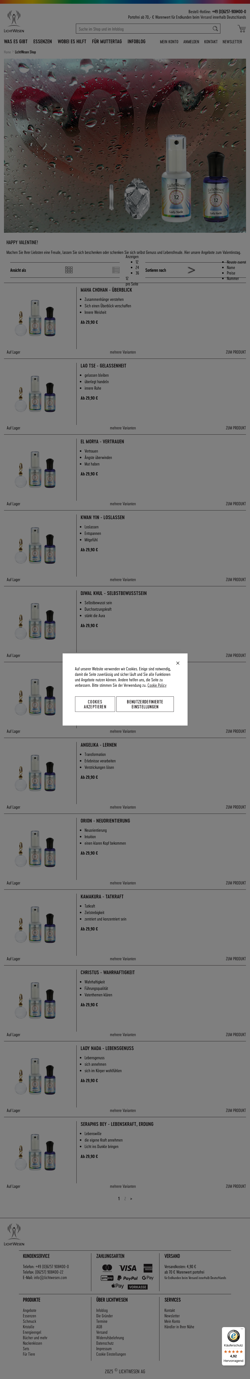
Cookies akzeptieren (95, 704)
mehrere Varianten (123, 351)
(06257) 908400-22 (49, 1271)
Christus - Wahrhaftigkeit (108, 972)
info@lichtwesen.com (50, 1277)
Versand (206, 16)
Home (8, 52)
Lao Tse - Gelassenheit (103, 365)
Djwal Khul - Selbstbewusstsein (114, 593)
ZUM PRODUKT (236, 351)
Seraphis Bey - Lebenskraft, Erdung (117, 1124)
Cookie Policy (157, 685)
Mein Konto (169, 41)
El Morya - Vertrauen (102, 441)
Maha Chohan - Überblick (106, 290)
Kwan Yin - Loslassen (103, 517)
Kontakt (211, 41)
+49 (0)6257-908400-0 (229, 11)
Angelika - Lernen (99, 745)
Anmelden (191, 41)
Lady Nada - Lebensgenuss (107, 1048)
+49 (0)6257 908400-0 (52, 1266)
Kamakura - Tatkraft (102, 896)
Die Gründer (104, 1315)
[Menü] (242, 1330)
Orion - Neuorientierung (105, 821)
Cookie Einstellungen (111, 1353)
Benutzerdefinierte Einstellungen (145, 704)
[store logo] (25, 21)
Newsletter (232, 41)
